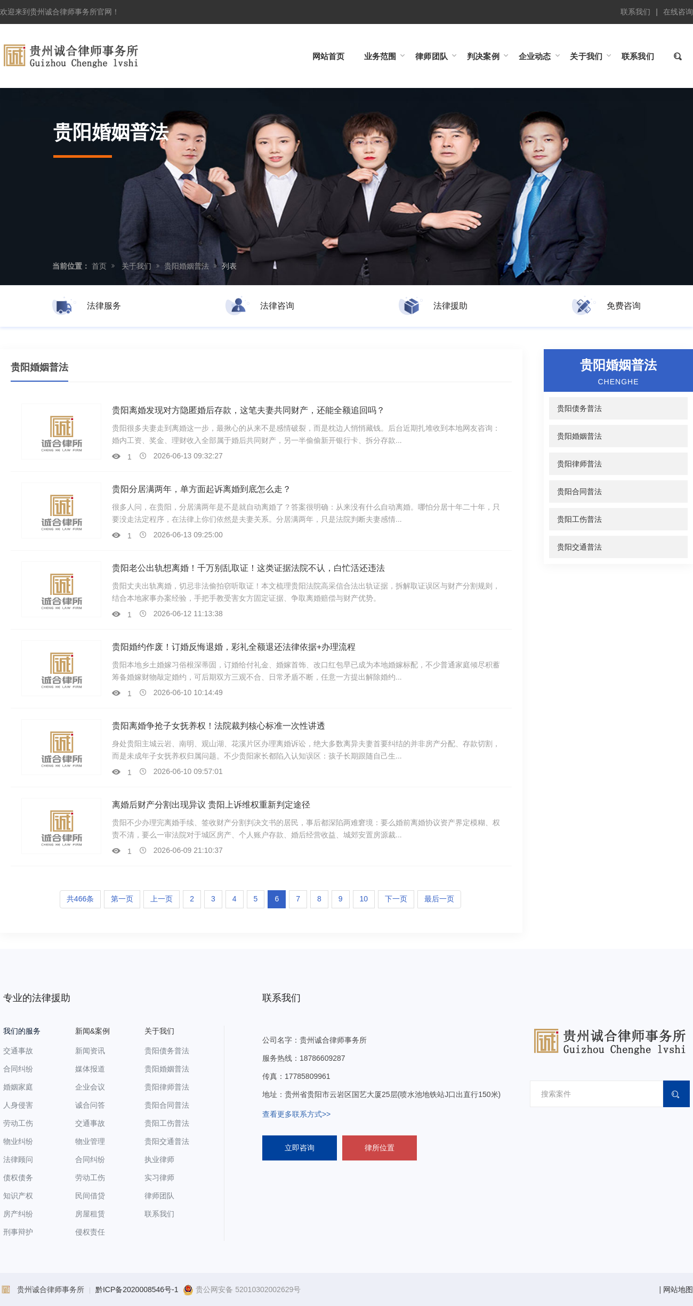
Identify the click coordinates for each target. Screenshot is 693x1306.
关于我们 (136, 266)
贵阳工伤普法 (579, 519)
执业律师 (159, 1159)
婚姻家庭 (18, 1087)
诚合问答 (90, 1105)
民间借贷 (90, 1195)
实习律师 (159, 1177)
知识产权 (18, 1195)
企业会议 (90, 1087)
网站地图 (678, 1289)
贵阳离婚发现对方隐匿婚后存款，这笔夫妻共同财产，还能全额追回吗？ (248, 410)
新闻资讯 (90, 1050)
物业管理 (90, 1141)
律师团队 (159, 1195)
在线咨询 (678, 11)
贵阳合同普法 (579, 491)
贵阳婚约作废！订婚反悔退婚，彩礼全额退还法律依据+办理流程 (234, 646)
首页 (99, 266)
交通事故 (18, 1050)
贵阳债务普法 (579, 408)
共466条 (80, 898)
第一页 (122, 898)
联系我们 (635, 11)
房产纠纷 (18, 1214)
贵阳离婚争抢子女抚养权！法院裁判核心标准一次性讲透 (218, 725)
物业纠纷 (18, 1141)
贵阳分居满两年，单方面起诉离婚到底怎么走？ (201, 489)
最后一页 (439, 898)
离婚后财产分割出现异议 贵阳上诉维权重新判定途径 (211, 804)
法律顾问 (18, 1159)
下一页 (396, 898)
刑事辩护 (18, 1232)
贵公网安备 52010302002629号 (242, 1289)
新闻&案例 (92, 1031)
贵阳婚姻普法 (186, 266)
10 (364, 898)
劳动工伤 (18, 1123)
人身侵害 (18, 1105)
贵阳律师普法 (579, 463)
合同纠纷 (18, 1069)
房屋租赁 (90, 1214)
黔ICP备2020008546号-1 (137, 1289)
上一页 (161, 898)
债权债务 (18, 1177)
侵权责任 (90, 1232)
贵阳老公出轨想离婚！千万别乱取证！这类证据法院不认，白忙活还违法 (248, 568)
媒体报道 (90, 1069)
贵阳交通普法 (579, 547)
